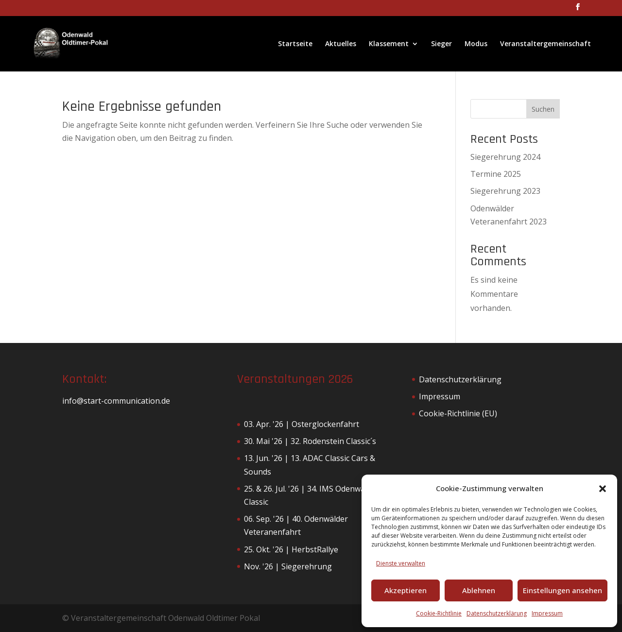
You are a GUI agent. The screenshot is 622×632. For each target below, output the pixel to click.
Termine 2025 (495, 174)
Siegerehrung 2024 (505, 157)
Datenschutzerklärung (496, 613)
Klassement (389, 44)
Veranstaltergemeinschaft (545, 44)
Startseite (295, 44)
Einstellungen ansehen (562, 590)
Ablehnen (478, 590)
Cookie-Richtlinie (439, 613)
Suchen (543, 109)
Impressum (547, 613)
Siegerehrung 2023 (505, 191)
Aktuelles (340, 44)
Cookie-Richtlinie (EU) (458, 413)
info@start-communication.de (116, 400)
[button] (602, 489)
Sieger (441, 44)
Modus (476, 44)
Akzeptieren (405, 590)
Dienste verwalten (400, 563)
